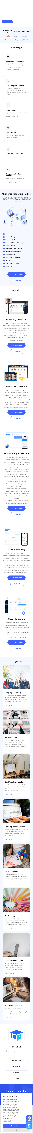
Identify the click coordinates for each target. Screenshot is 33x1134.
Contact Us (17, 280)
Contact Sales (29, 1118)
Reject (16, 1130)
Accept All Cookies (16, 1126)
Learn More (9, 705)
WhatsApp (29, 1126)
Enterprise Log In (7, 21)
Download (17, 21)
